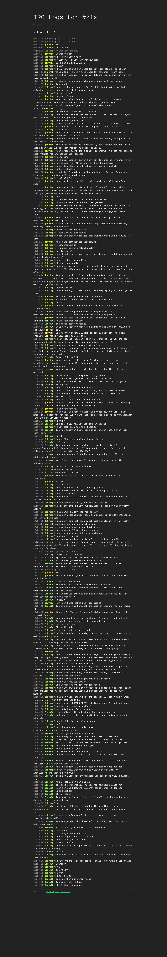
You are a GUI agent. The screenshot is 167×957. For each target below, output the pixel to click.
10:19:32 (38, 140)
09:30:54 (38, 48)
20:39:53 (38, 894)
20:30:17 (38, 842)
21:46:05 (38, 943)
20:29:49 (38, 839)
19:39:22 (38, 734)
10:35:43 (38, 303)
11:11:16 (38, 450)
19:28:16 (38, 669)
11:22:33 (38, 483)
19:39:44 (38, 747)
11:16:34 (38, 463)
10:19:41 (38, 146)
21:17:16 (38, 924)
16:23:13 (38, 633)
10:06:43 (38, 71)
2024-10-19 (65, 24)
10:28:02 (38, 215)
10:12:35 (38, 87)
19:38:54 (38, 724)
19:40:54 (38, 760)
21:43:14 (38, 937)
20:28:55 (38, 832)
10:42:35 (38, 368)
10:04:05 (38, 61)
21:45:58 (38, 940)
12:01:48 (38, 574)
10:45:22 (38, 411)
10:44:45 (38, 401)
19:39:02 (38, 728)
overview (50, 24)
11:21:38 (38, 473)
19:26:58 (38, 665)
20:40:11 (38, 901)
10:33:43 (38, 277)
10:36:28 (38, 316)
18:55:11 (38, 662)
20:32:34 (38, 848)
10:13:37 (38, 100)
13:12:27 (38, 597)
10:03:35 (38, 58)
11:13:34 (38, 453)
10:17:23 (38, 104)
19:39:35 (38, 741)
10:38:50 (38, 329)
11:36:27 (38, 505)
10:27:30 (38, 198)
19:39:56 (38, 754)
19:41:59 (38, 770)
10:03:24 (38, 55)
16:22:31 (38, 623)
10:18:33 (38, 133)
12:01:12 (38, 567)
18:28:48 (38, 643)
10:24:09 (38, 182)
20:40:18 (38, 907)
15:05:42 (38, 600)
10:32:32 (38, 257)
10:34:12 (38, 280)
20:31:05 (38, 845)
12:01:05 (38, 564)
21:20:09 (38, 933)
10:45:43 (38, 417)
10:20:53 (38, 153)
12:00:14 (38, 548)
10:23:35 (38, 179)
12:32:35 (38, 590)
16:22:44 (38, 626)
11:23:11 (38, 489)
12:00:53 (38, 561)
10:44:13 (38, 381)
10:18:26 (38, 130)
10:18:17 (38, 127)
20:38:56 (38, 875)
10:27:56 (38, 211)
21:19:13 (38, 927)
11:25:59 (38, 502)
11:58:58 (38, 535)
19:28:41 (38, 672)
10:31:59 (38, 244)
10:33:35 (38, 267)
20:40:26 (38, 910)
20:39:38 (38, 884)
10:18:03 (38, 120)
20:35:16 (38, 858)
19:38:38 (38, 718)
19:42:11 (38, 773)
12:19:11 (38, 587)
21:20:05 (38, 930)
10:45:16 (38, 404)
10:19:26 (38, 136)
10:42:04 (38, 358)
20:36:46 (38, 868)
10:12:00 (38, 78)
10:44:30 (38, 398)
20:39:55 (38, 897)
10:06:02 (38, 68)
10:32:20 (38, 247)
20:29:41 (38, 835)
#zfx (57, 24)
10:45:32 (38, 414)
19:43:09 (38, 790)
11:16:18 (38, 456)
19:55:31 (38, 799)
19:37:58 (38, 698)
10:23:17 (38, 169)
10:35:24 (38, 290)
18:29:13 (38, 646)
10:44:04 (38, 378)
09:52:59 (38, 51)
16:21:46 (38, 620)
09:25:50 (38, 45)
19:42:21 (38, 783)
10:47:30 (38, 434)
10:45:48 (38, 424)
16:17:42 (38, 613)
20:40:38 (38, 917)
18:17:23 (38, 639)
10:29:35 (38, 218)
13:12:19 (38, 594)
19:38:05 (38, 708)
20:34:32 (38, 855)
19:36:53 (38, 682)
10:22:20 (38, 159)
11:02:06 (38, 437)
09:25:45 (38, 42)
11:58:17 (38, 519)
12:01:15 (38, 571)
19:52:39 (38, 793)
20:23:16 (38, 816)
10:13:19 (38, 97)
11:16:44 (38, 466)
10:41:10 (38, 352)
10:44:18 (38, 391)
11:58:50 (38, 528)
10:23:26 (38, 176)
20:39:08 (38, 881)
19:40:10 (38, 757)
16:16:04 (38, 607)
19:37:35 (38, 695)
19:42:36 (38, 786)
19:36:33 (38, 675)
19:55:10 (38, 796)
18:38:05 (38, 652)
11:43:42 (38, 512)
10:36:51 (38, 319)
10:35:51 (38, 306)
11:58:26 (38, 522)
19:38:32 (38, 711)
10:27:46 (38, 208)
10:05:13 (38, 64)
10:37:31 (38, 322)
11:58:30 (38, 525)
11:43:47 (38, 515)
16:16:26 (38, 610)
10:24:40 (38, 189)
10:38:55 (38, 342)
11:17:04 (38, 470)
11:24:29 (38, 496)
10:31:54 (38, 241)
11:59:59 (38, 545)
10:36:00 (38, 313)
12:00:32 (38, 554)
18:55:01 (38, 659)
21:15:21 (38, 920)
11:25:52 (38, 499)
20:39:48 (38, 891)
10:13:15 (38, 91)
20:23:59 (38, 819)
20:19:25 (38, 803)
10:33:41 (38, 274)
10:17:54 (38, 117)
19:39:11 (38, 731)
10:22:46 (38, 166)
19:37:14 (38, 688)
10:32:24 (38, 254)
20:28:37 (38, 826)
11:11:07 (38, 447)
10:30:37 (38, 228)
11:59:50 (38, 538)
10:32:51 (38, 264)
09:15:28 (38, 38)
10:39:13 (38, 345)
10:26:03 (38, 192)
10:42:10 (38, 365)
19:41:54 (38, 767)
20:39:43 (38, 888)
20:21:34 (38, 809)
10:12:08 (38, 84)
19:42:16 (38, 780)
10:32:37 (38, 261)
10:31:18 (38, 234)
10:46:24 (38, 427)
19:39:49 (38, 750)
